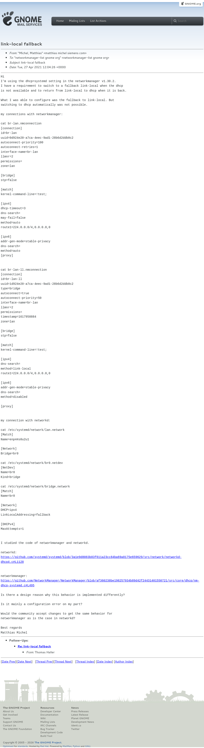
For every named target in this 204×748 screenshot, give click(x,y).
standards (23, 746)
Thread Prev (44, 661)
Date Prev (8, 661)
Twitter (75, 729)
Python (76, 746)
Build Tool (46, 736)
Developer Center (50, 711)
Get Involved (10, 714)
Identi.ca (76, 725)
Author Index (124, 661)
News (75, 707)
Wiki (43, 718)
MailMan (67, 746)
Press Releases (80, 711)
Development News (82, 722)
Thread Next (63, 661)
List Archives (98, 21)
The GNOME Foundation (17, 729)
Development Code (51, 732)
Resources (47, 707)
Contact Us (9, 725)
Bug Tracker (47, 729)
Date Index (104, 661)
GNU (87, 746)
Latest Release (79, 714)
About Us (8, 711)
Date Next (24, 661)
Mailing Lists (77, 21)
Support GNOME (13, 722)
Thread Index (85, 661)
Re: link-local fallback (34, 646)
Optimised (8, 746)
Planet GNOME (80, 718)
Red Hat (44, 746)
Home (60, 21)
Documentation (49, 714)
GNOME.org (193, 3)
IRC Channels (48, 725)
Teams (7, 718)
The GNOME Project (16, 707)
